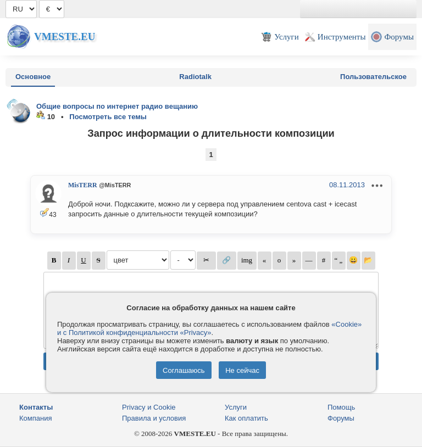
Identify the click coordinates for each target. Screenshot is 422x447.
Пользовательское (373, 76)
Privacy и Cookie (149, 407)
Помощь (341, 407)
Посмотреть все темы (108, 117)
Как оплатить (246, 418)
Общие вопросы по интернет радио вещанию (117, 106)
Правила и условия (154, 418)
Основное (33, 76)
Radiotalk (195, 76)
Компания (35, 418)
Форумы (340, 418)
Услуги (236, 407)
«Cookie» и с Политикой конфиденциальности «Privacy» (209, 328)
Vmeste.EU (64, 36)
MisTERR (82, 185)
